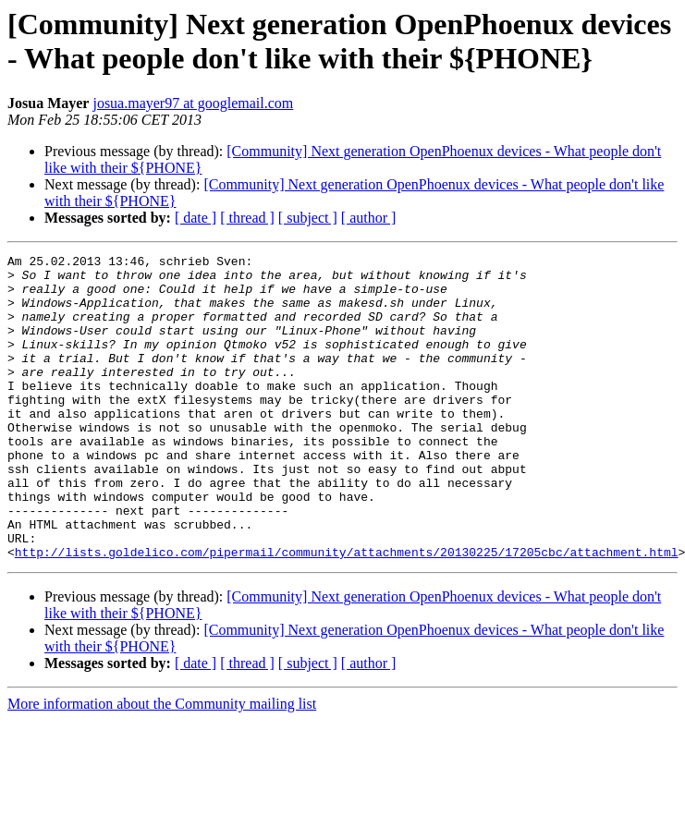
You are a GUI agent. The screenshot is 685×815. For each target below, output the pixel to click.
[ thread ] (247, 217)
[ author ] (369, 217)
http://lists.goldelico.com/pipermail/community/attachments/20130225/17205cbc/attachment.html (347, 612)
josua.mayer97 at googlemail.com (192, 103)
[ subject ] (307, 217)
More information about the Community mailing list (161, 764)
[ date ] (195, 217)
